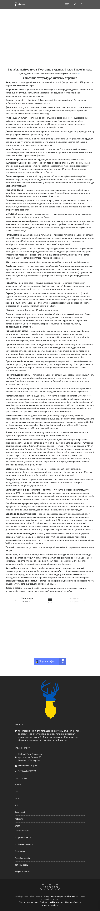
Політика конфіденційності (52, 902)
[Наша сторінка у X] (50, 887)
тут (79, 73)
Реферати (19, 819)
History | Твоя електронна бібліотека (59, 896)
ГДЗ (16, 791)
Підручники (20, 851)
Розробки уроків (22, 858)
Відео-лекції (20, 812)
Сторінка (27, 599)
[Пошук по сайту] (81, 4)
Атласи (18, 785)
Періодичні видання (24, 844)
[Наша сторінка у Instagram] (57, 887)
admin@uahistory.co (27, 765)
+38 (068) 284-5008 (27, 771)
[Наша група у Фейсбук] (43, 887)
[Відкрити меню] (67, 4)
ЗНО (16, 805)
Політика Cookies (73, 902)
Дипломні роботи (50, 905)
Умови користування (28, 902)
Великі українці (21, 865)
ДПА (17, 798)
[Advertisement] (50, 43)
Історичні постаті (22, 872)
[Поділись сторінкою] (75, 4)
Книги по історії (21, 830)
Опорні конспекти (23, 837)
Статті (17, 826)
